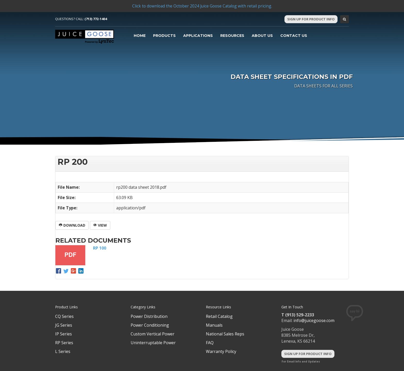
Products (164, 35)
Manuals (214, 325)
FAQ (210, 342)
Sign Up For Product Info (311, 19)
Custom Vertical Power (152, 334)
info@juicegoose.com (313, 320)
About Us (262, 35)
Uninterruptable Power (153, 342)
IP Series (63, 334)
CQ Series (64, 316)
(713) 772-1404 (96, 19)
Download (72, 225)
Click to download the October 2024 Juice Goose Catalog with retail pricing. (202, 6)
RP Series (64, 342)
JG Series (63, 325)
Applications (198, 35)
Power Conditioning (150, 325)
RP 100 (99, 248)
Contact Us (293, 35)
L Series (62, 351)
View (100, 225)
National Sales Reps (225, 334)
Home (140, 35)
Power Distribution (149, 316)
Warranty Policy (221, 351)
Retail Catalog (219, 316)
